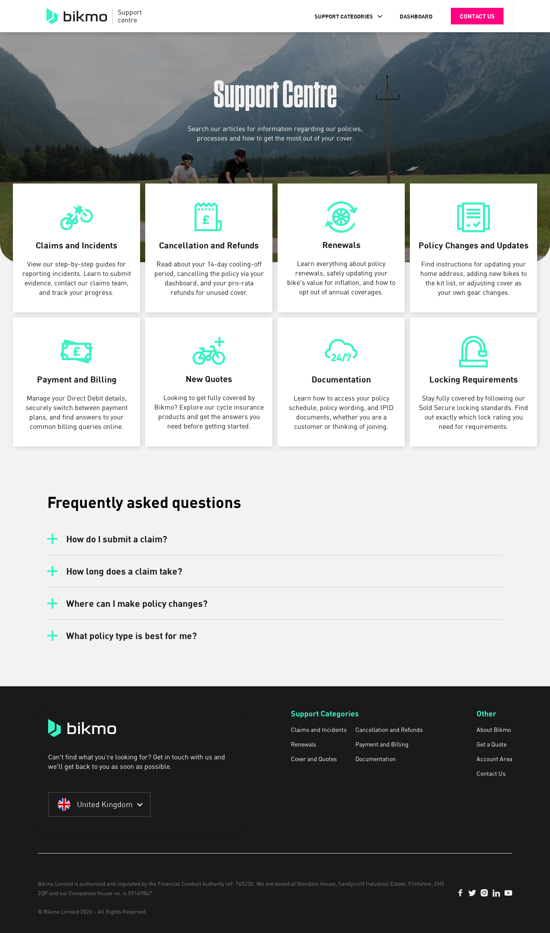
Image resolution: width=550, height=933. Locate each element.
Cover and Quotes (314, 759)
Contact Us (491, 773)
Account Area (494, 759)
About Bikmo (494, 730)
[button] (349, 16)
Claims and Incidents (319, 730)
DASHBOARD (416, 16)
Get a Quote (492, 744)
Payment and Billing (382, 744)
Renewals (303, 744)
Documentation (375, 759)
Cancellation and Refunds (389, 730)
